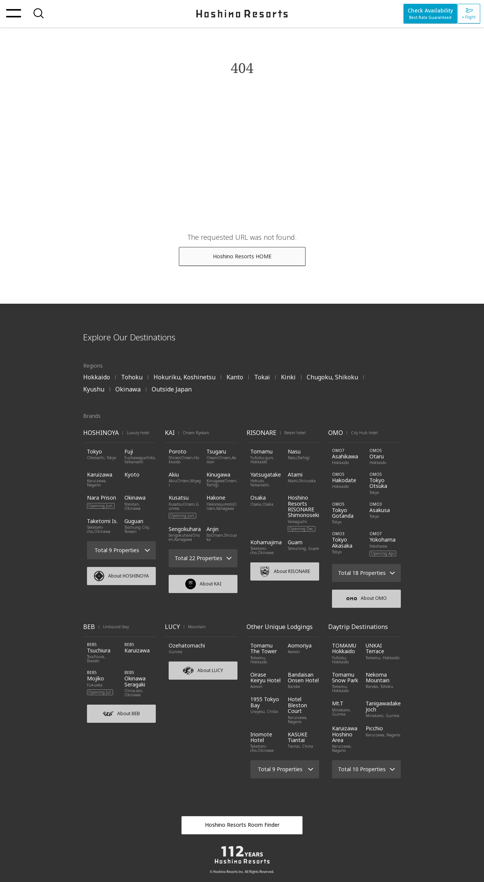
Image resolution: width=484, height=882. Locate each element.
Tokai (262, 377)
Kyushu (93, 389)
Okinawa (128, 389)
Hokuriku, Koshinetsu (185, 377)
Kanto (234, 377)
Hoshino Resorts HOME (242, 256)
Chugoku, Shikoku (332, 377)
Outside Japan (172, 389)
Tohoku (132, 377)
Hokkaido (96, 377)
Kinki (288, 377)
